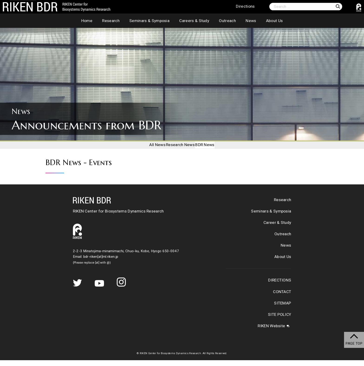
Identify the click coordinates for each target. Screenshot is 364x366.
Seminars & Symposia (149, 20)
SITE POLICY (279, 320)
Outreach (227, 20)
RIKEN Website (271, 332)
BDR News (211, 147)
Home (86, 20)
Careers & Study (194, 20)
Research (111, 20)
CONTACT (282, 297)
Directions (245, 6)
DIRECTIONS (279, 286)
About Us (274, 20)
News (251, 20)
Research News (180, 147)
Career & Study (277, 228)
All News (151, 147)
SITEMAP (282, 309)
